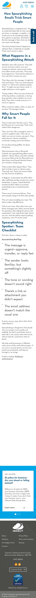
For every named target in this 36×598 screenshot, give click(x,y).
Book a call (26, 6)
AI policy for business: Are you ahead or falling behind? (17, 480)
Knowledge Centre (8, 543)
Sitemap (21, 543)
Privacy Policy (23, 536)
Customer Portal (21, 6)
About (4, 536)
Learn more (10, 508)
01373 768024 (28, 3)
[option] (18, 491)
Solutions (5, 539)
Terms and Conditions (26, 539)
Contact (4, 546)
